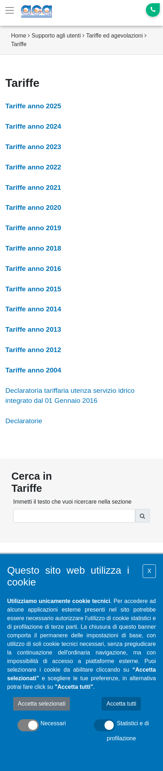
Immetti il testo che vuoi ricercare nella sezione (72, 502)
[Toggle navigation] (9, 10)
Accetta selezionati (41, 704)
